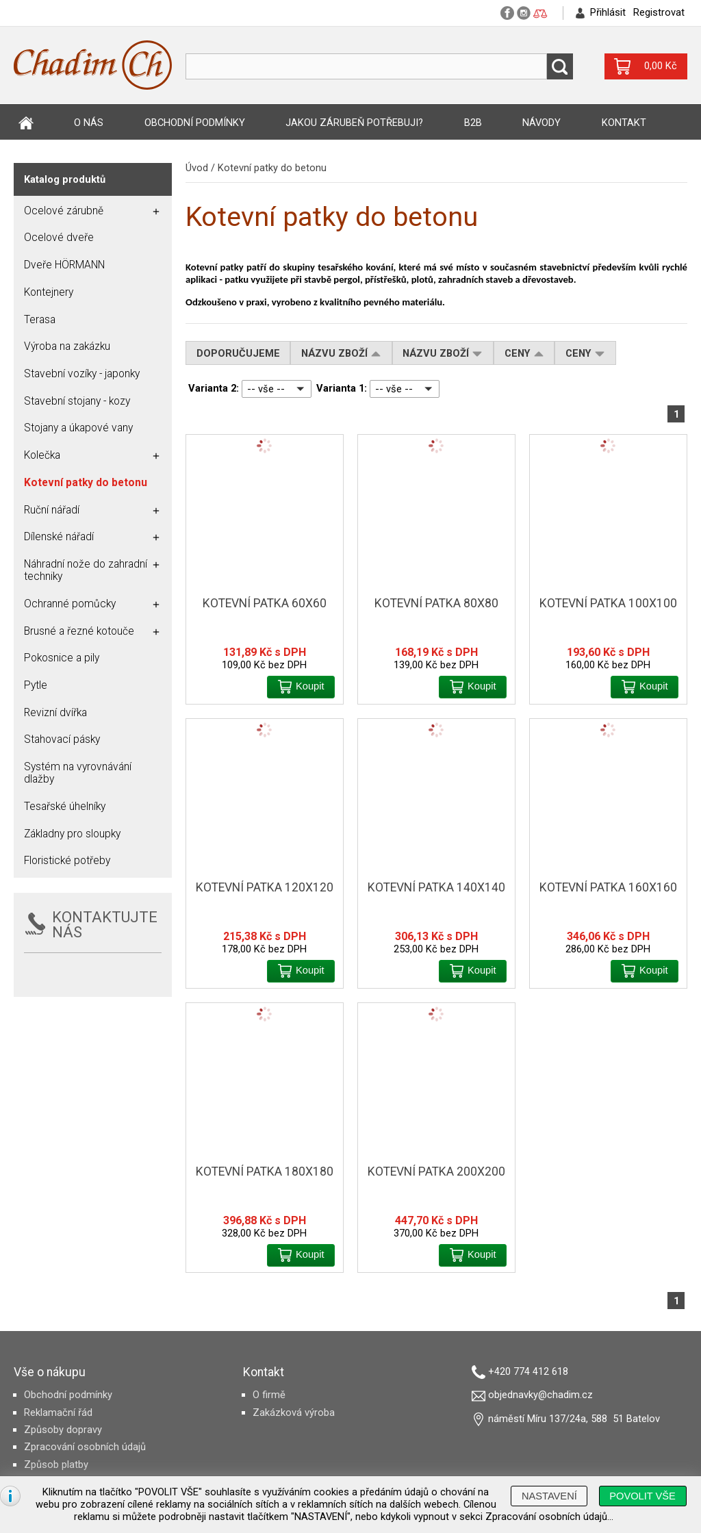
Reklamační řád (58, 1412)
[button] (301, 687)
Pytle (35, 685)
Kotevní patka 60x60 (265, 603)
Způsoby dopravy (63, 1429)
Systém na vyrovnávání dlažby (77, 773)
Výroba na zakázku (67, 346)
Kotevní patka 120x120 (264, 887)
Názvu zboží (341, 353)
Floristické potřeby (67, 860)
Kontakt (624, 122)
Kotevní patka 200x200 (436, 1171)
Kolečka (42, 455)
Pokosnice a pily (61, 658)
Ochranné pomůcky (70, 604)
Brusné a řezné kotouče (79, 631)
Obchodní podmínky (194, 122)
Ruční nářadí (51, 510)
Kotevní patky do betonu (272, 168)
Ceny (524, 353)
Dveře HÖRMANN (64, 265)
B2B (473, 122)
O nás (88, 122)
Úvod (26, 122)
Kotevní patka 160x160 (608, 887)
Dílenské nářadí (59, 537)
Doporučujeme (238, 353)
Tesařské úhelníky (64, 806)
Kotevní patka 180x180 (264, 1171)
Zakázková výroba (294, 1412)
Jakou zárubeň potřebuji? (354, 122)
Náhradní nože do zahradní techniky (85, 570)
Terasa (39, 320)
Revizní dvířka (55, 713)
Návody (541, 122)
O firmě (269, 1395)
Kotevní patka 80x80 (436, 603)
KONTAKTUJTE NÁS (104, 925)
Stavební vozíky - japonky (82, 374)
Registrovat (659, 12)
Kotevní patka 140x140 (436, 887)
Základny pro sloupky (72, 834)
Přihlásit (608, 12)
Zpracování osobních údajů (85, 1447)
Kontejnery (48, 292)
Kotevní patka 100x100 (608, 603)
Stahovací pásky (62, 739)
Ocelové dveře (59, 237)
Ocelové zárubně (63, 211)
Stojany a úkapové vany (78, 428)
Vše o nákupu (50, 1372)
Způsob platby (56, 1464)
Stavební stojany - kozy (77, 401)
